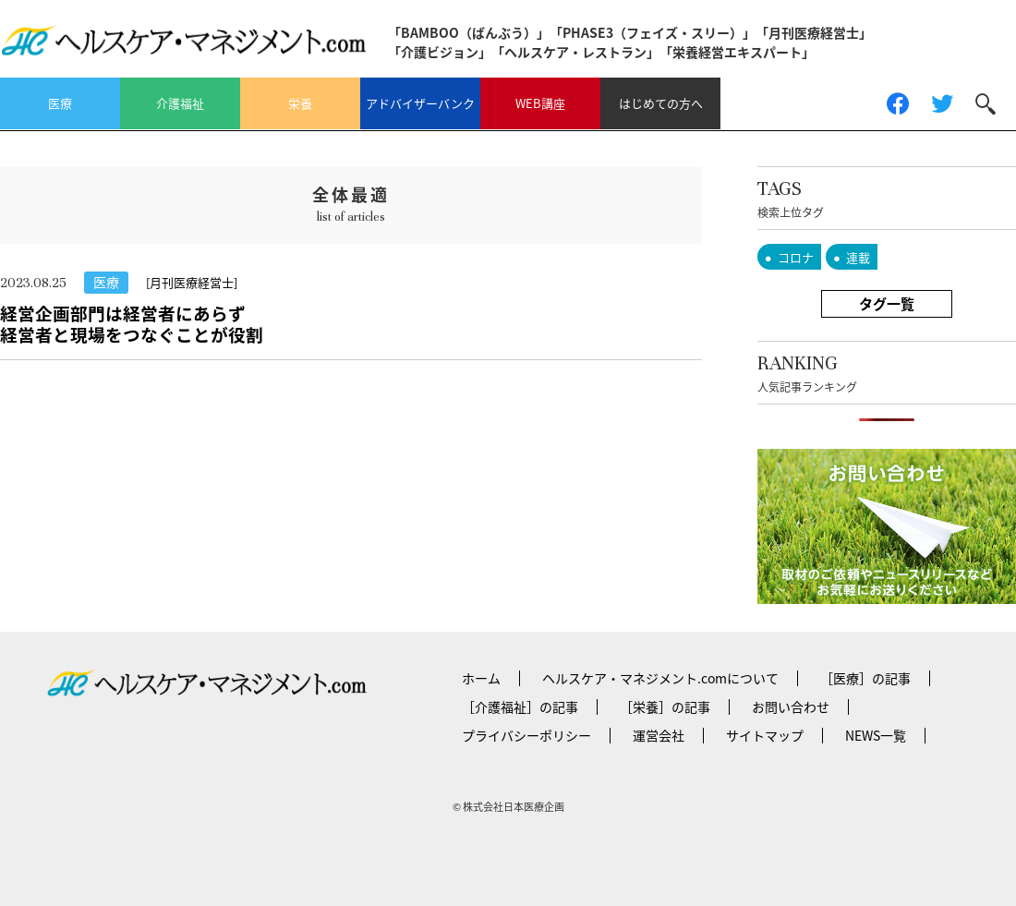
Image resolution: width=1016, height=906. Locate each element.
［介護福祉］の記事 (520, 706)
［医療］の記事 (865, 678)
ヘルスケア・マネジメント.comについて (660, 678)
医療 (60, 103)
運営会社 (658, 735)
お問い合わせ (790, 706)
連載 (858, 257)
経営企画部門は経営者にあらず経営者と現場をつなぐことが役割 (131, 323)
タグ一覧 (886, 304)
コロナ (796, 257)
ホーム (481, 678)
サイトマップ (765, 735)
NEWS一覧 (875, 735)
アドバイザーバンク (420, 103)
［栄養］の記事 (665, 706)
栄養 (300, 103)
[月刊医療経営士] (191, 282)
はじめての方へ (661, 103)
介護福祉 (180, 103)
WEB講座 (540, 103)
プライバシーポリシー (526, 735)
